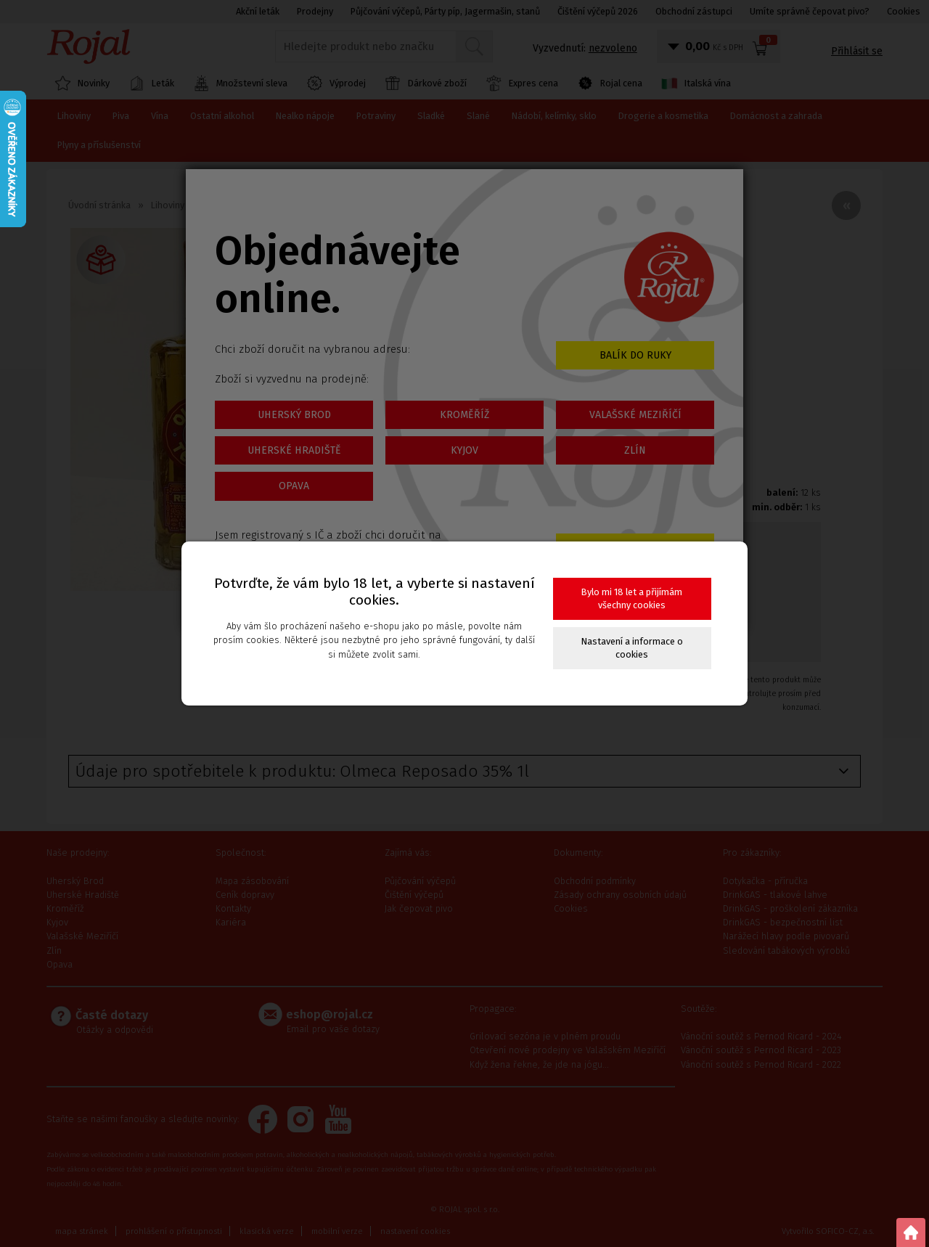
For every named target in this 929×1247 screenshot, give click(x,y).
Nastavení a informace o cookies (632, 648)
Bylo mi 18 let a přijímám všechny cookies (631, 598)
